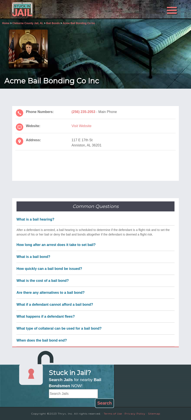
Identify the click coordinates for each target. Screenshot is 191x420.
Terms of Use (113, 413)
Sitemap (154, 413)
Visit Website (81, 126)
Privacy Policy (135, 413)
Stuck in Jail (37, 9)
